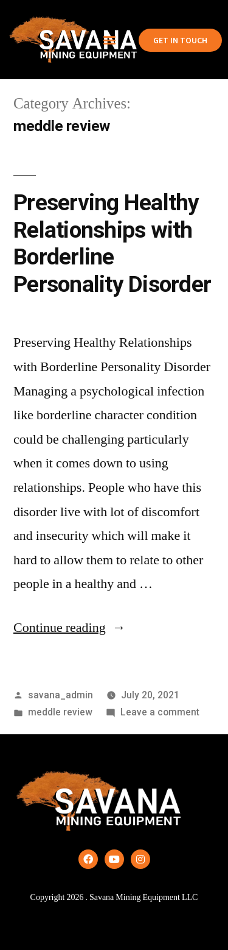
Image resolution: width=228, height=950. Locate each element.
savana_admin (60, 695)
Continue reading (69, 627)
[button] (109, 40)
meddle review (60, 712)
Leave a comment (159, 712)
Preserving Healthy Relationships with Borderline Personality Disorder (112, 243)
